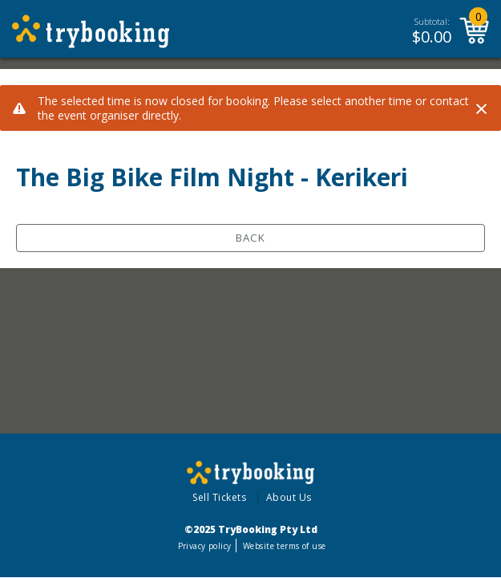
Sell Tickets (219, 497)
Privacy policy (205, 546)
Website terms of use (284, 546)
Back (250, 237)
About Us (289, 497)
